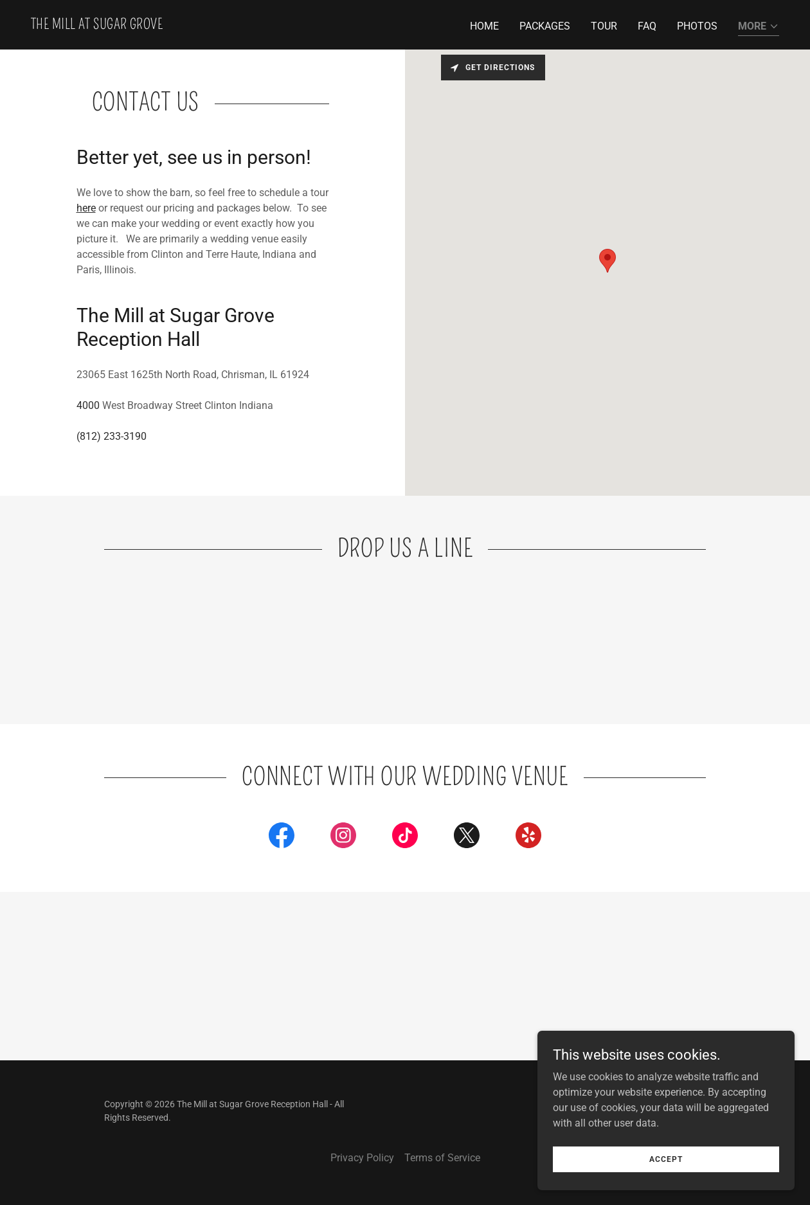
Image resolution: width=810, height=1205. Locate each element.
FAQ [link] (647, 26)
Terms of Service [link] (442, 1158)
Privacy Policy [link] (362, 1158)
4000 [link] (88, 405)
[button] (758, 27)
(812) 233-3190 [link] (111, 436)
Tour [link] (604, 26)
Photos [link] (697, 26)
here (86, 208)
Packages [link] (544, 26)
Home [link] (484, 26)
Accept (666, 1158)
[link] (97, 25)
